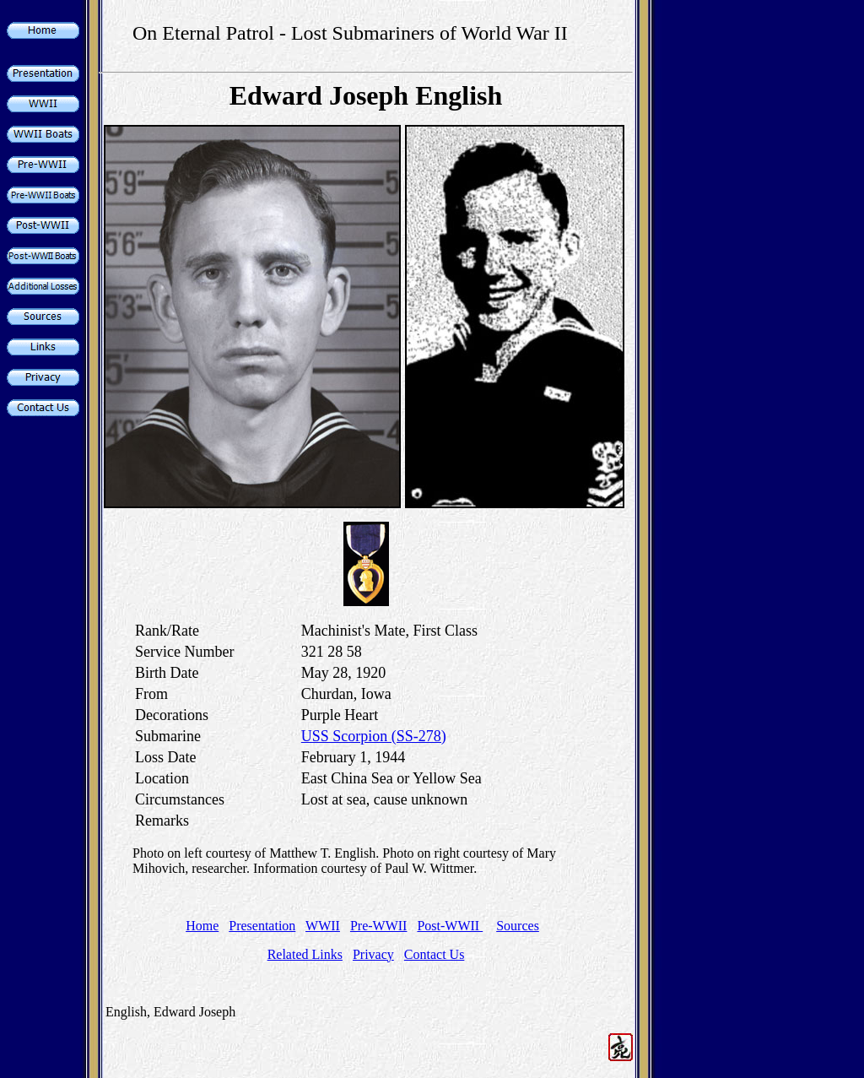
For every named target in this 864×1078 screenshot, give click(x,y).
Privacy (373, 954)
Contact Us (434, 954)
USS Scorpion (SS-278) (373, 736)
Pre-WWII (379, 925)
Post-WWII (450, 925)
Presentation (262, 925)
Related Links (305, 954)
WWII (322, 925)
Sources (517, 925)
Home (202, 925)
